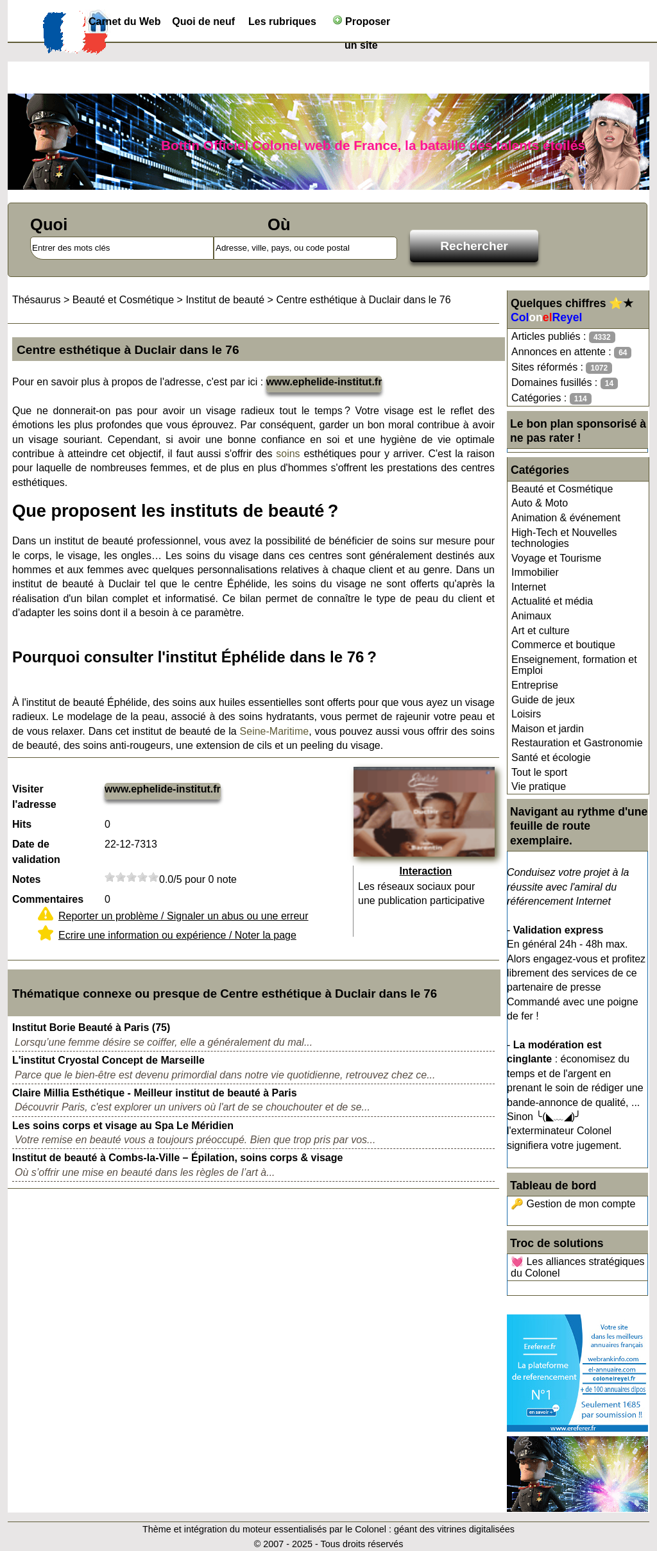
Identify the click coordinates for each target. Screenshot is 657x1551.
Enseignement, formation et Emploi (574, 665)
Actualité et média (552, 601)
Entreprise (534, 685)
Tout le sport (539, 772)
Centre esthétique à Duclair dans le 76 (363, 299)
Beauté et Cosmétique (562, 488)
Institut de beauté (224, 299)
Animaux (531, 615)
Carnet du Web (125, 21)
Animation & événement (565, 517)
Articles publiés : (563, 337)
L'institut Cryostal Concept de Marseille (108, 1060)
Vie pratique (538, 786)
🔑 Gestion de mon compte (573, 1203)
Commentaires (47, 899)
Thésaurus (36, 299)
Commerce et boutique (563, 644)
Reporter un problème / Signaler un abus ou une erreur (183, 915)
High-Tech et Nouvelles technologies (564, 538)
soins (288, 453)
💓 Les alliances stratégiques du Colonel (578, 1267)
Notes (26, 879)
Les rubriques (282, 21)
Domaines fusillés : (564, 383)
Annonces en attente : (571, 352)
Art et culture (540, 630)
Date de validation (36, 852)
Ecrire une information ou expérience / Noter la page (177, 935)
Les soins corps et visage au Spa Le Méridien (123, 1125)
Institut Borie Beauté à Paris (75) (91, 1027)
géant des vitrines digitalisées (454, 1529)
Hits (21, 824)
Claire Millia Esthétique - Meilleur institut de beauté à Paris (154, 1092)
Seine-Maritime (274, 731)
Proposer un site (361, 24)
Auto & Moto (539, 503)
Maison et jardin (547, 728)
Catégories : (551, 398)
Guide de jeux (543, 699)
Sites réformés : (561, 368)
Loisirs (526, 713)
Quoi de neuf (203, 21)
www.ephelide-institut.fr (324, 381)
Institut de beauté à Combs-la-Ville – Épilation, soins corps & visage (177, 1157)
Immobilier (535, 572)
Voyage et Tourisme (556, 558)
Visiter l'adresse (34, 797)
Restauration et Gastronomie (577, 742)
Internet (528, 587)
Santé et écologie (551, 757)
